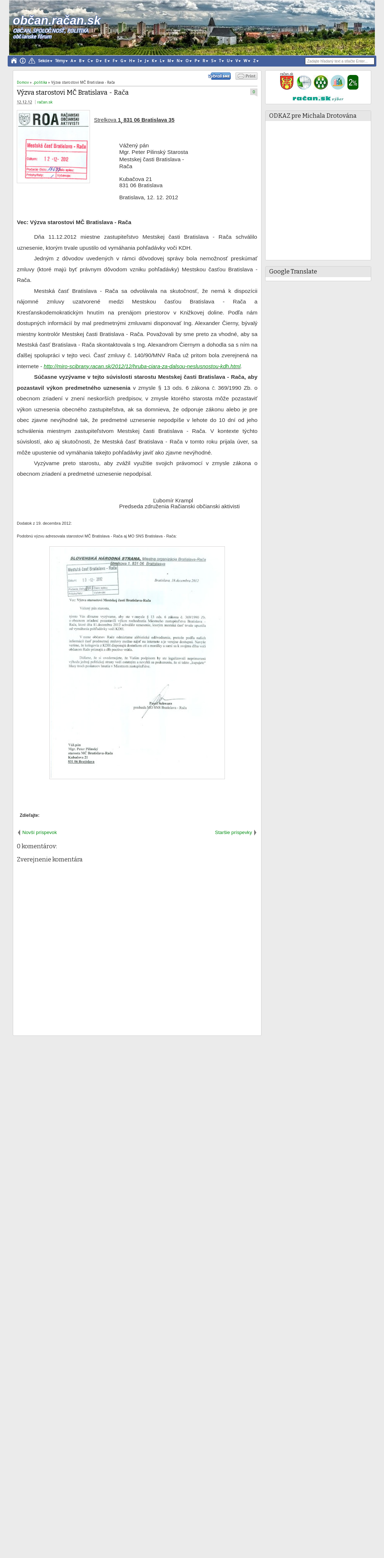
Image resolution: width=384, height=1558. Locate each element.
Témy (60, 61)
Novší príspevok (39, 832)
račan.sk (45, 102)
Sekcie (43, 61)
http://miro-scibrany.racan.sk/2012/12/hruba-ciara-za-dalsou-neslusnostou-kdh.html (142, 366)
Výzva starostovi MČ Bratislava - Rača (73, 93)
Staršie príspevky (233, 832)
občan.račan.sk (56, 20)
